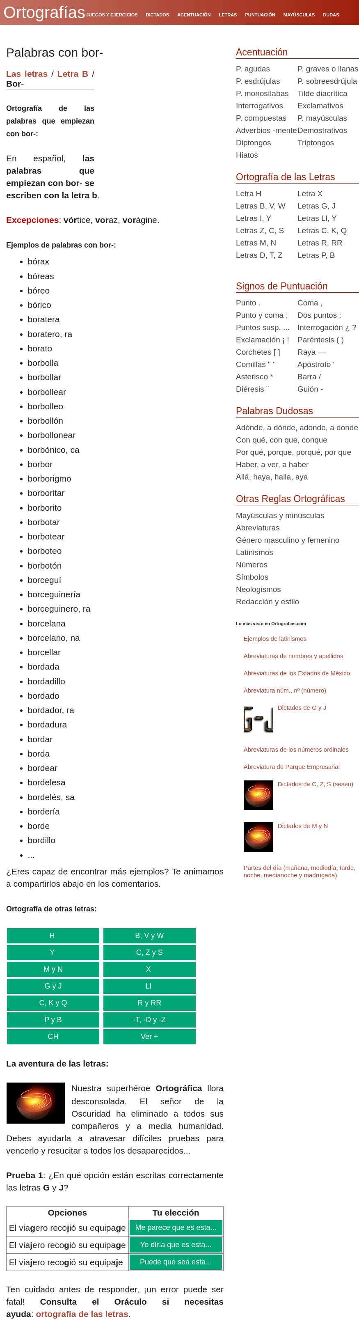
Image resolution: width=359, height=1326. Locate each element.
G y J (52, 986)
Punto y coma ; (262, 315)
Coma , (309, 302)
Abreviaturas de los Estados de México (297, 673)
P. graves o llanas (328, 68)
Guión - (310, 389)
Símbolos (252, 577)
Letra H (248, 193)
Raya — (311, 352)
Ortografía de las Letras (285, 177)
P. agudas (253, 68)
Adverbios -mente (266, 130)
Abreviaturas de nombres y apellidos (293, 655)
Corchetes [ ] (258, 352)
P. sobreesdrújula (327, 81)
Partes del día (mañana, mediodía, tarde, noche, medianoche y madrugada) (300, 871)
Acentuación (262, 52)
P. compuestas (261, 118)
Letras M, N (256, 243)
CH (52, 1036)
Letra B (72, 73)
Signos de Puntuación (282, 286)
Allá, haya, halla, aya (272, 477)
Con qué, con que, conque (281, 440)
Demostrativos (322, 130)
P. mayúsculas (322, 118)
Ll (147, 986)
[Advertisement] (162, 119)
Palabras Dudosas (274, 411)
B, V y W (147, 935)
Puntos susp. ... (263, 327)
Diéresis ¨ (252, 389)
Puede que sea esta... (175, 1262)
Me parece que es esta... (175, 1227)
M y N (52, 969)
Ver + (146, 1036)
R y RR (147, 1003)
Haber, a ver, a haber (272, 464)
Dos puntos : (319, 315)
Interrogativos (259, 105)
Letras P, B (316, 255)
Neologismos (258, 589)
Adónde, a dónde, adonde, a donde (297, 427)
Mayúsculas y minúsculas (280, 515)
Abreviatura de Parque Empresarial (292, 766)
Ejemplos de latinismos (275, 638)
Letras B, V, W (261, 206)
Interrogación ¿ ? (327, 327)
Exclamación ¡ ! (262, 339)
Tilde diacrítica (322, 93)
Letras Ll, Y (317, 218)
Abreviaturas (258, 527)
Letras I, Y (253, 218)
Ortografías (44, 12)
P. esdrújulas (258, 81)
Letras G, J (316, 206)
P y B (52, 1020)
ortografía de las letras (82, 1314)
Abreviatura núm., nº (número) (285, 690)
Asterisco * (254, 376)
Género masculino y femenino (287, 540)
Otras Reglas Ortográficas (290, 498)
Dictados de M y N (303, 825)
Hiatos (247, 155)
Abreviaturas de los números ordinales (296, 749)
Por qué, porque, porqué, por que (293, 452)
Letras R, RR (320, 243)
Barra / (309, 376)
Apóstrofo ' (315, 364)
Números (252, 564)
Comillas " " (256, 364)
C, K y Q (52, 1003)
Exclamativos (320, 105)
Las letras (27, 73)
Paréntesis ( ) (320, 339)
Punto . (248, 302)
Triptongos (315, 142)
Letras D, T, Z (259, 255)
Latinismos (254, 552)
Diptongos (253, 142)
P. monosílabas (262, 93)
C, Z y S (146, 952)
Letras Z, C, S (260, 230)
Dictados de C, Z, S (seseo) (315, 783)
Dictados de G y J (302, 707)
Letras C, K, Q (322, 230)
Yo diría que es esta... (175, 1245)
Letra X (309, 193)
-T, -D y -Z (146, 1020)
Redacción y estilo (267, 601)
